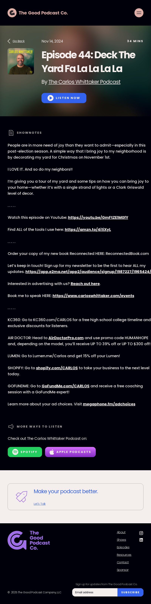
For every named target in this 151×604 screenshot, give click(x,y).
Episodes (123, 547)
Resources (124, 554)
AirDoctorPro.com (66, 337)
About (121, 532)
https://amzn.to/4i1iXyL (88, 229)
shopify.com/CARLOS (57, 368)
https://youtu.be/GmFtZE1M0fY (98, 217)
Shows (121, 539)
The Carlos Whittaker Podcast (84, 82)
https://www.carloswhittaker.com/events (93, 295)
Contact (123, 562)
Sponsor (123, 569)
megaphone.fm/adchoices (109, 404)
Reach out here (85, 283)
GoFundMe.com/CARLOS (66, 386)
